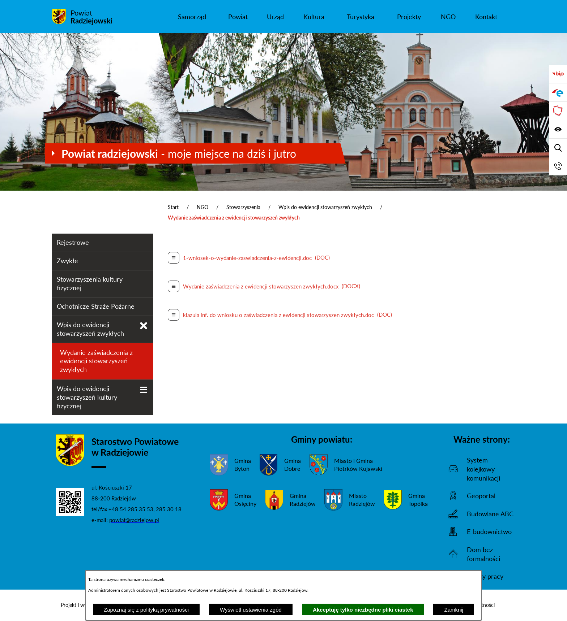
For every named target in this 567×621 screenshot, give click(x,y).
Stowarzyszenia (243, 207)
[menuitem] (191, 16)
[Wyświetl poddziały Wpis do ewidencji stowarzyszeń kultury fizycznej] (144, 390)
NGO (202, 207)
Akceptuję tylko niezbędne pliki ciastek (363, 610)
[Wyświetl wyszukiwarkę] (558, 148)
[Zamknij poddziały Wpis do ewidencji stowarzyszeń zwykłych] (144, 326)
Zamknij (453, 610)
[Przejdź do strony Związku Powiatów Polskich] (558, 111)
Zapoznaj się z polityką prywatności (146, 610)
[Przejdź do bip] (558, 74)
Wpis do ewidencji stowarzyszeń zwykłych (325, 207)
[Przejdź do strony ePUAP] (558, 92)
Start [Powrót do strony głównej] (173, 207)
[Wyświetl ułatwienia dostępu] (558, 129)
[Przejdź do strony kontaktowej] (558, 166)
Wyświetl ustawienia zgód (251, 610)
